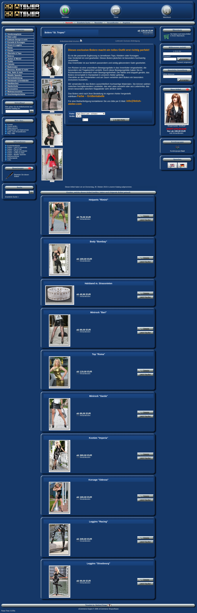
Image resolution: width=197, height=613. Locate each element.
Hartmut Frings (103, 605)
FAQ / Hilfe (11, 133)
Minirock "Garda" (98, 396)
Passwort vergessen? (184, 62)
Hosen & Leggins (14, 45)
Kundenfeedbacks (13, 146)
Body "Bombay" (98, 241)
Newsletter (98, 23)
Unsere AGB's (12, 126)
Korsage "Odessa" (99, 479)
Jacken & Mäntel (14, 59)
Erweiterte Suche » (12, 197)
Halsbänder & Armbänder (18, 81)
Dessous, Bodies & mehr (17, 70)
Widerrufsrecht (12, 128)
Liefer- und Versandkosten (16, 132)
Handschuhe (12, 86)
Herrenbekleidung (15, 78)
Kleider (10, 50)
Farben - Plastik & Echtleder (17, 151)
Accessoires (12, 89)
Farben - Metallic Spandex (16, 154)
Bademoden (12, 67)
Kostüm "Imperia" (98, 438)
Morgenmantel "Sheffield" (177, 126)
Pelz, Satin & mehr (15, 72)
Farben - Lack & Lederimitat (17, 147)
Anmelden (65, 17)
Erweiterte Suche (83, 23)
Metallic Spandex (14, 75)
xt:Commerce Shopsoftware (109, 609)
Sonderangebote (14, 34)
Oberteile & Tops (14, 53)
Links (9, 160)
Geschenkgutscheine (16, 94)
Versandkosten (113, 23)
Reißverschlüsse (13, 156)
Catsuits (10, 64)
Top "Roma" (98, 354)
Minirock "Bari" (98, 312)
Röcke (10, 48)
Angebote (126, 23)
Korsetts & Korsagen (16, 42)
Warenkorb (167, 17)
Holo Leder (12, 37)
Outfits (10, 61)
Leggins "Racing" (98, 521)
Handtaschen (12, 83)
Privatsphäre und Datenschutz (18, 130)
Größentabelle (12, 158)
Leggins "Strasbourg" (98, 563)
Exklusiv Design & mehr (17, 40)
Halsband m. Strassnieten (98, 283)
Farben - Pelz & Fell (14, 149)
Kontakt (10, 125)
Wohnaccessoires (14, 92)
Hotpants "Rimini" (98, 199)
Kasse (116, 17)
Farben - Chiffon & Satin (15, 153)
